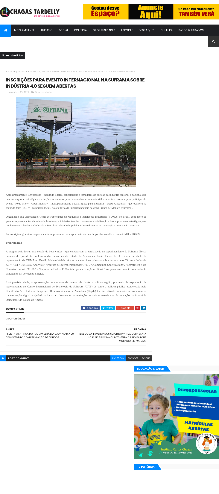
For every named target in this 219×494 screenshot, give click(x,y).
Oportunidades (104, 30)
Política (80, 30)
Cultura (167, 30)
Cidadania (10, 41)
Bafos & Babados (191, 30)
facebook (110, 372)
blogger (124, 372)
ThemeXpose (20, 488)
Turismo (47, 30)
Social (63, 30)
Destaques (147, 30)
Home (9, 71)
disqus (138, 372)
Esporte (127, 30)
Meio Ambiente (24, 30)
